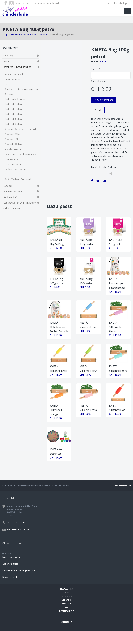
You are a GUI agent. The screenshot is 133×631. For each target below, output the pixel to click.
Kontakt (66, 603)
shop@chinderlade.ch (48, 3)
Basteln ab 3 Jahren (13, 104)
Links (66, 607)
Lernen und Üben (13, 164)
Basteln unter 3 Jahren (15, 99)
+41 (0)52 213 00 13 (27, 3)
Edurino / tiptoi (11, 159)
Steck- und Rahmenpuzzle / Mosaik (20, 129)
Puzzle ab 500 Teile (13, 144)
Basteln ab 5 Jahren (13, 114)
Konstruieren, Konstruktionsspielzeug (22, 89)
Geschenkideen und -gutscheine (20, 202)
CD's (7, 174)
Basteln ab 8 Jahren (13, 124)
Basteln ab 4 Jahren (13, 109)
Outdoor (7, 185)
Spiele (6, 61)
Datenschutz (66, 611)
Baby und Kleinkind (13, 191)
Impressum (66, 596)
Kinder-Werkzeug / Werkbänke (18, 179)
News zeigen (9, 576)
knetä (103, 61)
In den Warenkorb (103, 99)
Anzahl (95, 69)
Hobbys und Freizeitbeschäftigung (20, 154)
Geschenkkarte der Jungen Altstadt (19, 570)
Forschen (9, 84)
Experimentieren (12, 79)
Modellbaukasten (13, 149)
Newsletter (66, 588)
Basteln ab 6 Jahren (13, 119)
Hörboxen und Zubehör (16, 169)
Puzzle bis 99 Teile (13, 134)
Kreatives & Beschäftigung (24, 34)
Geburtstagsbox (11, 208)
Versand (66, 599)
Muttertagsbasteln (11, 557)
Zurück (97, 109)
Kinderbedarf (10, 197)
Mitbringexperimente (14, 74)
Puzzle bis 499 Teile (14, 139)
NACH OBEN (123, 485)
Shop (5, 34)
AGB (66, 592)
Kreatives (44, 34)
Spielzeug (8, 55)
